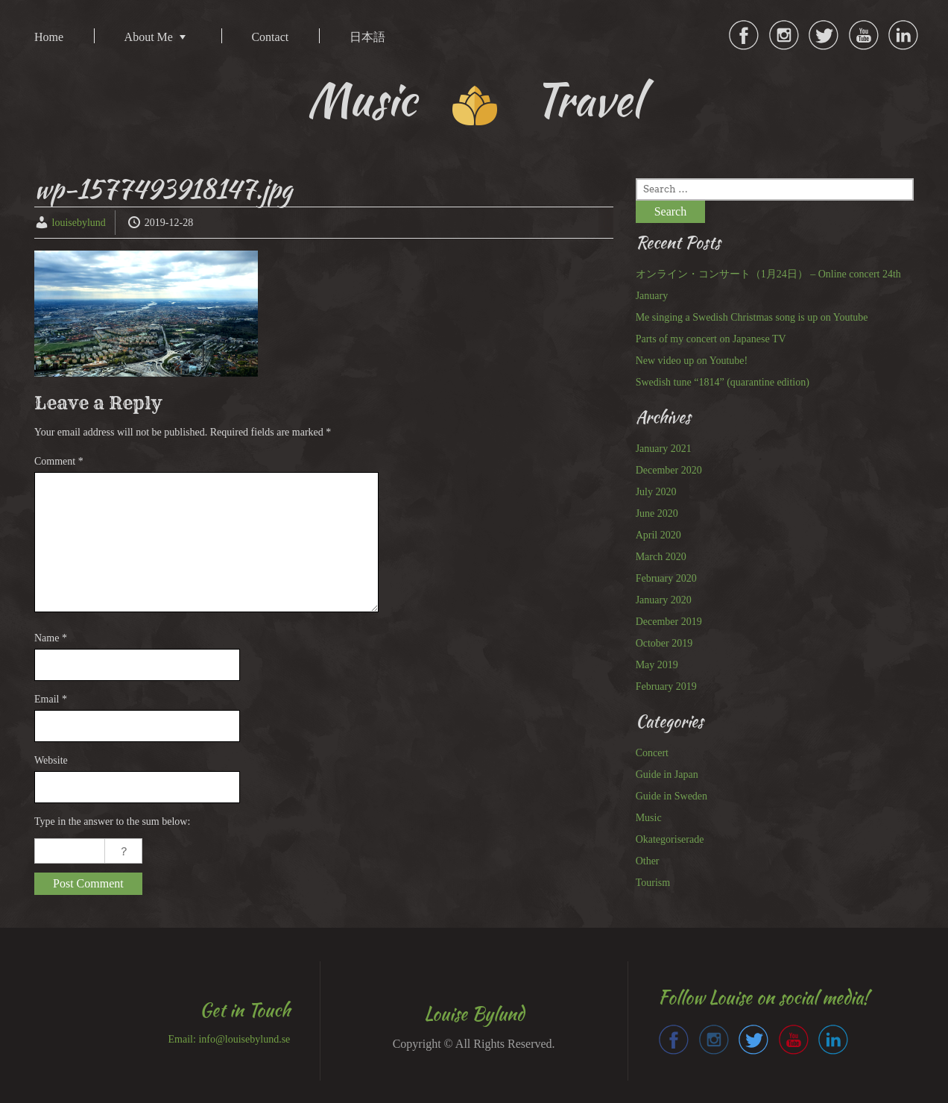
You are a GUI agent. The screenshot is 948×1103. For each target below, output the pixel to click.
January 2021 (664, 448)
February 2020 (666, 578)
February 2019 (666, 686)
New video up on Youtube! (692, 360)
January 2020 (664, 600)
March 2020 (661, 556)
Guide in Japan (667, 774)
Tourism (653, 882)
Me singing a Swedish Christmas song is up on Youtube (752, 317)
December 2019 (669, 621)
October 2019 (664, 643)
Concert (652, 752)
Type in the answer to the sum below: (112, 821)
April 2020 (658, 535)
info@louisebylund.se (244, 1039)
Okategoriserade (670, 839)
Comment (58, 461)
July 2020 (656, 491)
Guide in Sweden (671, 796)
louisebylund (79, 222)
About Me (148, 37)
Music (649, 817)
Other (648, 861)
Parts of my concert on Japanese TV (711, 339)
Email (50, 699)
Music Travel (474, 99)
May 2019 (657, 664)
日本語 (367, 37)
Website (51, 760)
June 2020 (657, 513)
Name (50, 638)
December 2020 (669, 470)
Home (48, 37)
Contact (269, 37)
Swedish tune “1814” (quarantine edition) (722, 382)
